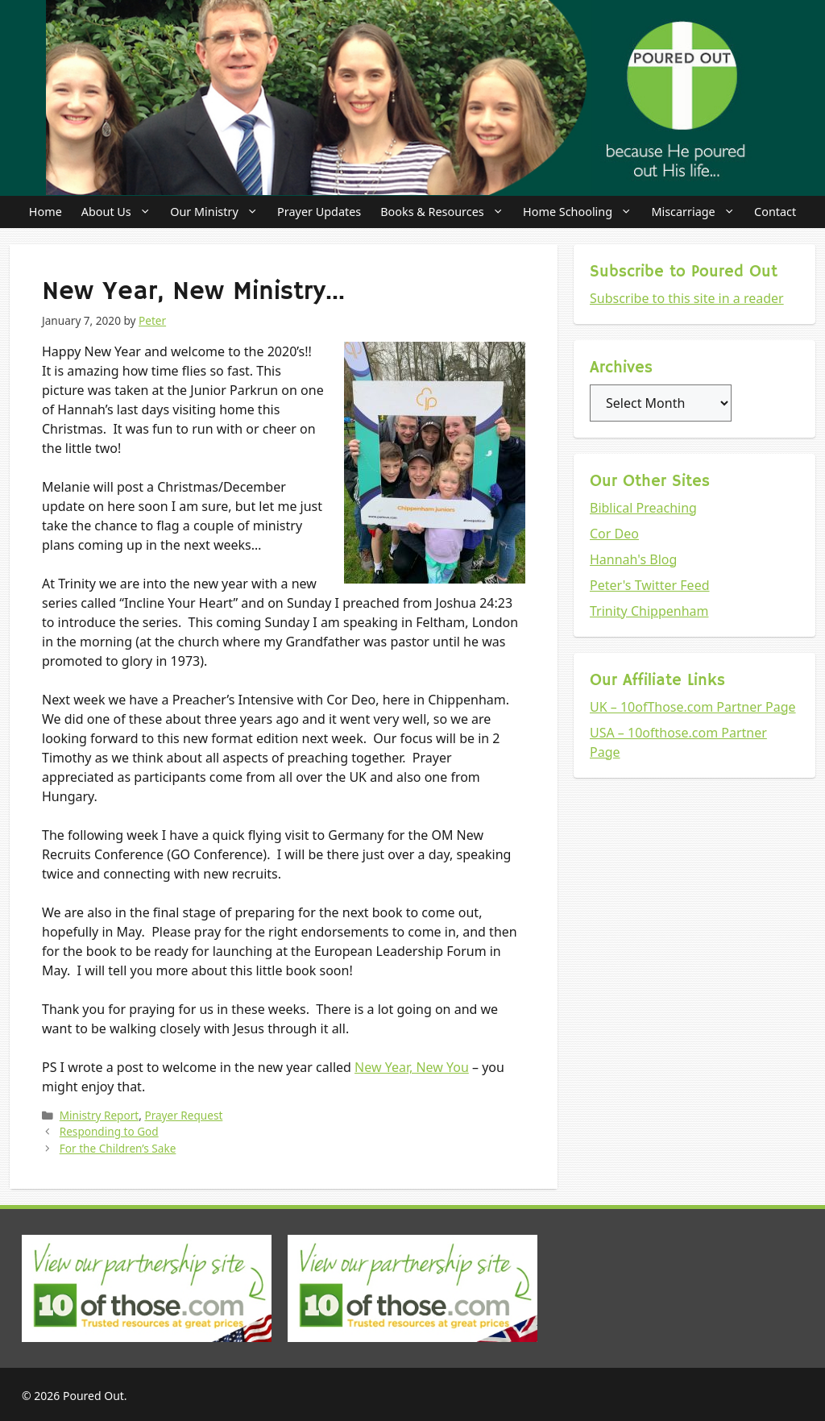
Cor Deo (614, 533)
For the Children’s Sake (118, 1148)
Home (45, 211)
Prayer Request (183, 1115)
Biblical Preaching (643, 508)
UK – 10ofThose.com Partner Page (693, 707)
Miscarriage (697, 212)
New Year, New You (411, 1067)
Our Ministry (218, 212)
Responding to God (109, 1131)
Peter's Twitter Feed (650, 585)
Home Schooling (582, 212)
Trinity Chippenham (649, 611)
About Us (120, 212)
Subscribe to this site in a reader (687, 298)
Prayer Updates (319, 211)
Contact (775, 211)
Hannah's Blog (633, 559)
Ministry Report (99, 1115)
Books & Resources (446, 212)
